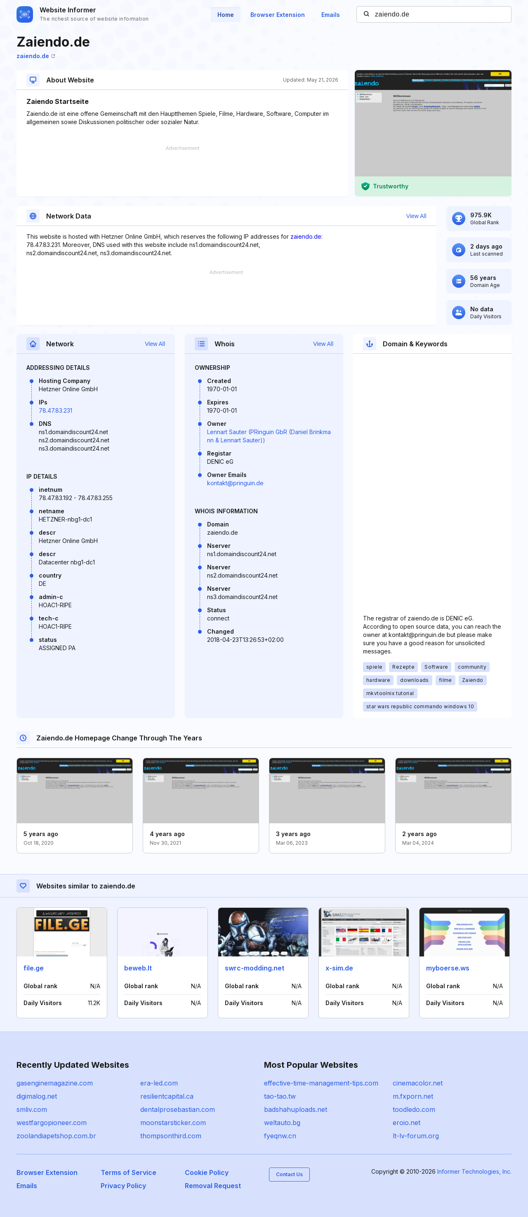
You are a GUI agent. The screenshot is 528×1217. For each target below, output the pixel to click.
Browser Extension (277, 14)
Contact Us (289, 1174)
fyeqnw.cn (280, 1136)
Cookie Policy (207, 1172)
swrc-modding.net (254, 968)
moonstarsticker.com (173, 1122)
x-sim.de (339, 968)
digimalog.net (36, 1096)
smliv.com (31, 1109)
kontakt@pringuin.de (235, 482)
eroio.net (406, 1122)
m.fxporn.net (413, 1096)
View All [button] (416, 216)
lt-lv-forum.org (416, 1136)
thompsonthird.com (170, 1136)
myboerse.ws (447, 968)
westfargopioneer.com (51, 1122)
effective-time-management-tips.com (321, 1083)
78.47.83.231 (55, 410)
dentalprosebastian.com (177, 1109)
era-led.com (159, 1083)
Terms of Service (128, 1172)
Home (225, 14)
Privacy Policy (123, 1186)
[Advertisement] (182, 171)
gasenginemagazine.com (54, 1083)
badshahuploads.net (295, 1109)
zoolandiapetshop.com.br (56, 1136)
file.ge (34, 968)
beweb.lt (138, 968)
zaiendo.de (35, 55)
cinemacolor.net (418, 1083)
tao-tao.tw (280, 1096)
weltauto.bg (282, 1122)
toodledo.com (414, 1109)
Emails (330, 14)
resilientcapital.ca (166, 1096)
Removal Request (213, 1186)
